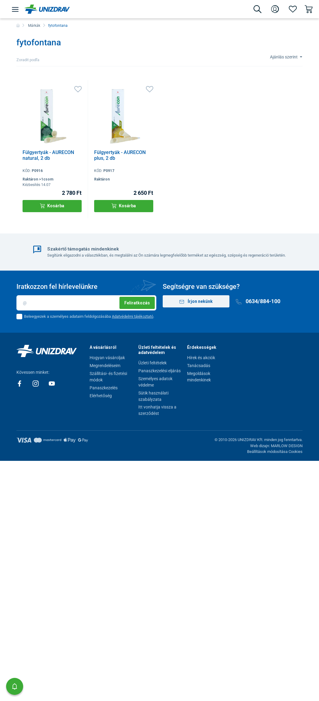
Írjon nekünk (196, 301)
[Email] (86, 302)
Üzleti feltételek (152, 362)
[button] (14, 686)
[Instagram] (36, 383)
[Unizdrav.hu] (47, 9)
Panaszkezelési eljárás (159, 370)
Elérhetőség (101, 395)
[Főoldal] (17, 25)
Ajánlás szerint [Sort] (284, 56)
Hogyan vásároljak (107, 357)
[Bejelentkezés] (275, 9)
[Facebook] (19, 383)
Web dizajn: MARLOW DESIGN (276, 445)
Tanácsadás (198, 365)
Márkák (34, 25)
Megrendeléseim (105, 365)
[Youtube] (52, 383)
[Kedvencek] (293, 9)
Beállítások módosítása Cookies (275, 451)
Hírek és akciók (201, 357)
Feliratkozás (137, 302)
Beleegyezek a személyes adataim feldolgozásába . (89, 316)
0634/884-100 (258, 301)
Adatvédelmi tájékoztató (132, 316)
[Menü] (15, 9)
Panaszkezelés (104, 387)
